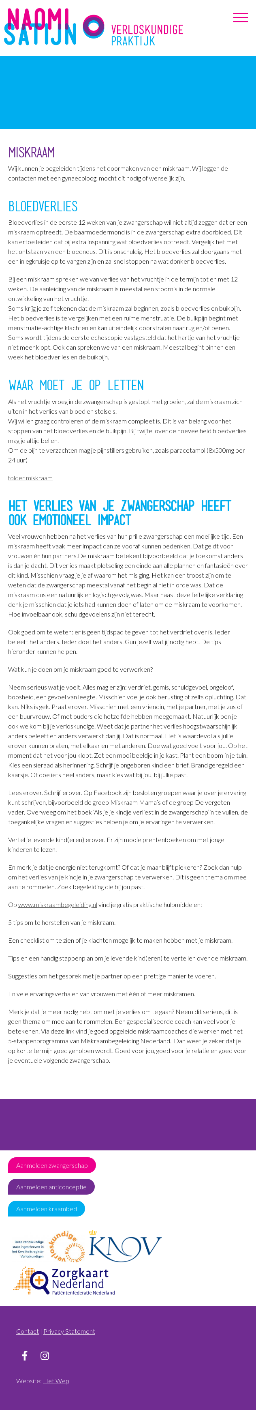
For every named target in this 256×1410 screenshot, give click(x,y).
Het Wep (56, 1380)
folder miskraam (30, 477)
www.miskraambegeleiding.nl (57, 904)
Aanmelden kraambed (46, 1208)
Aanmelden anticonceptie (51, 1187)
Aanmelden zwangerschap (52, 1165)
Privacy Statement (69, 1331)
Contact (27, 1331)
